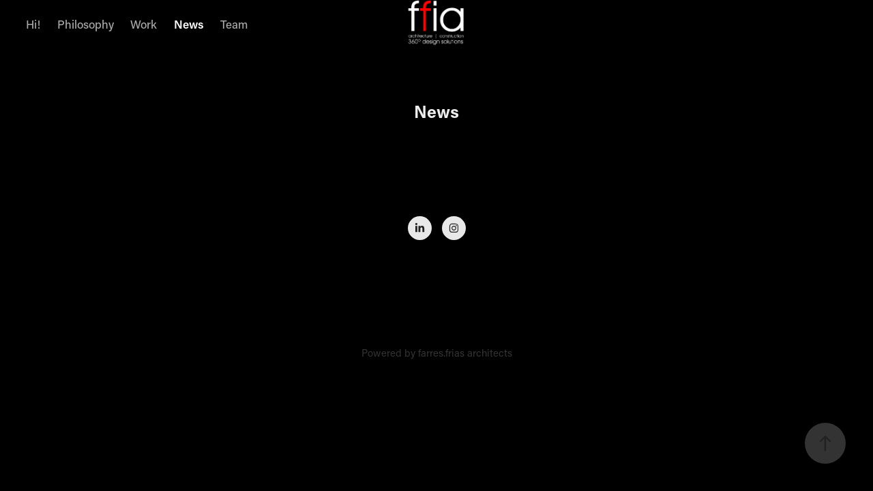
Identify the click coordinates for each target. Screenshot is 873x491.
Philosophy (85, 23)
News (189, 23)
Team (234, 23)
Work (143, 23)
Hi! (33, 23)
